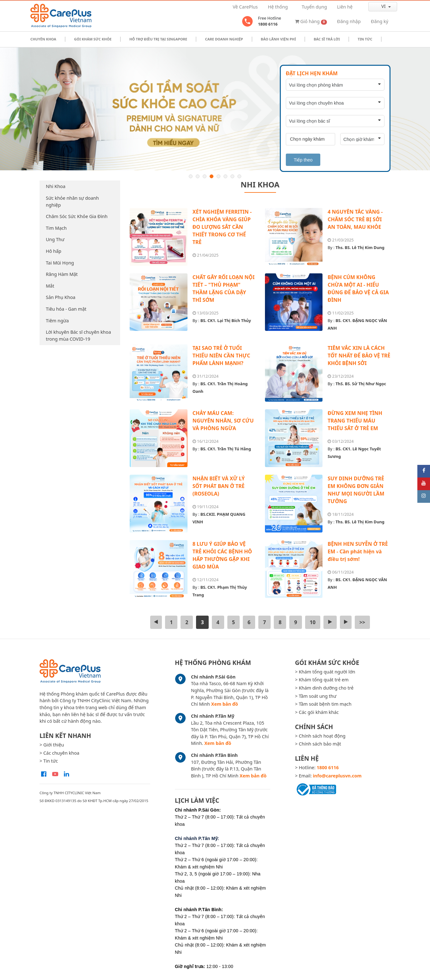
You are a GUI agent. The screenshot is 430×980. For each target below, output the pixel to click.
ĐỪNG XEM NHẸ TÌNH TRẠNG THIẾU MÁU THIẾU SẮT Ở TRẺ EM (355, 421)
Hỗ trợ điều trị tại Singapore (158, 39)
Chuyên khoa (43, 39)
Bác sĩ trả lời (327, 39)
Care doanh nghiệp (224, 39)
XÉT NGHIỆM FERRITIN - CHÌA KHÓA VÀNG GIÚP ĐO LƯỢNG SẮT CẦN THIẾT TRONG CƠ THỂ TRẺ (222, 227)
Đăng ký (379, 21)
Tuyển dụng (314, 7)
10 (313, 622)
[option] (215, 109)
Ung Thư (55, 239)
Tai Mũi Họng (60, 263)
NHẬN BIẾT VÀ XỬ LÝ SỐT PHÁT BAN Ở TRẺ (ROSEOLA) (219, 486)
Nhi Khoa (55, 186)
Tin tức (365, 39)
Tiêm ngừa (57, 321)
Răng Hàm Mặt (62, 274)
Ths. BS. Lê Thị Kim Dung (359, 247)
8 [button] (239, 176)
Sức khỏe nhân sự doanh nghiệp (72, 201)
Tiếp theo (303, 159)
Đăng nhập (349, 21)
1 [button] (191, 176)
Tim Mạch (56, 228)
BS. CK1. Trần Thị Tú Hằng (225, 449)
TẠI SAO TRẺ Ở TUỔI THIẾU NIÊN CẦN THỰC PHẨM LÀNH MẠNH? (221, 355)
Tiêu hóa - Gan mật (66, 309)
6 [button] (225, 176)
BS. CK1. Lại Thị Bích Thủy (225, 320)
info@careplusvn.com (337, 776)
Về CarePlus (245, 7)
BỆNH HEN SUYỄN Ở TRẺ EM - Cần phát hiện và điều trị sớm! (358, 551)
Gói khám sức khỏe (93, 39)
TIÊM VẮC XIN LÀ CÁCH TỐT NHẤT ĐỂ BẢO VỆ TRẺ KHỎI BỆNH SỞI (359, 355)
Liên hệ (345, 7)
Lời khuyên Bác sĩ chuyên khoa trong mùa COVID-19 (78, 335)
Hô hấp (53, 251)
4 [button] (211, 176)
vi (378, 6)
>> (362, 622)
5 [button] (218, 176)
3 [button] (204, 176)
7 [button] (232, 176)
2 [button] (198, 176)
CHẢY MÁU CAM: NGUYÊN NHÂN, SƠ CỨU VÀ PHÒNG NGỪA (223, 421)
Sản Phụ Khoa (60, 297)
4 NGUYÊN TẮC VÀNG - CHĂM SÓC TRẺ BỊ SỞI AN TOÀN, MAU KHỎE (355, 219)
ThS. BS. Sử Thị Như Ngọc (360, 384)
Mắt (50, 286)
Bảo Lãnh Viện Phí (278, 39)
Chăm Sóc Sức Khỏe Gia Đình (77, 216)
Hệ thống (278, 7)
